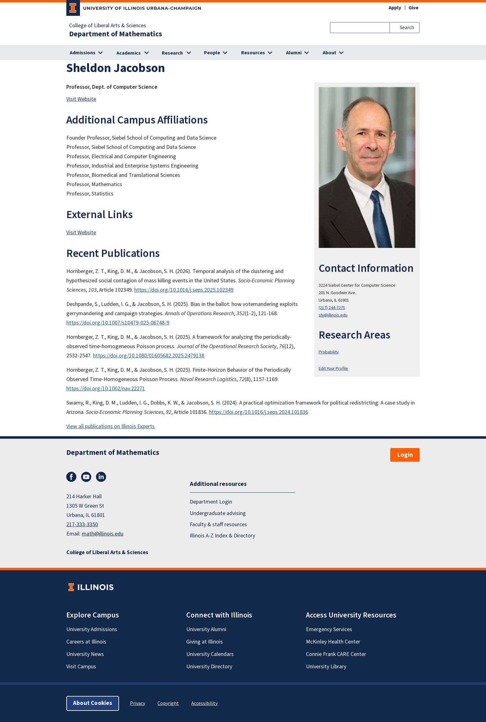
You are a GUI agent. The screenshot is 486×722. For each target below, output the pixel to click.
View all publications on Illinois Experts (110, 426)
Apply (395, 7)
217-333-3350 (82, 524)
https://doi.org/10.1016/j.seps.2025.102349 (183, 290)
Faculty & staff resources (218, 524)
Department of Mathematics (115, 34)
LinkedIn (101, 477)
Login (405, 455)
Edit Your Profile (333, 368)
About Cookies (92, 703)
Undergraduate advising (218, 513)
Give (413, 7)
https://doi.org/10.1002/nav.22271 (105, 388)
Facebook (71, 477)
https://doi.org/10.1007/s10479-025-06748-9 (117, 323)
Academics (129, 53)
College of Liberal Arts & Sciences (107, 25)
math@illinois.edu (102, 534)
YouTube (86, 477)
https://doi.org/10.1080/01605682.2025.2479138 (148, 356)
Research (172, 53)
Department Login (211, 502)
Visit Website (81, 99)
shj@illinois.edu (333, 315)
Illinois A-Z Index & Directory (222, 536)
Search (407, 27)
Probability (329, 352)
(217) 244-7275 (332, 307)
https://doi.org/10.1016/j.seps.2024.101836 (258, 412)
